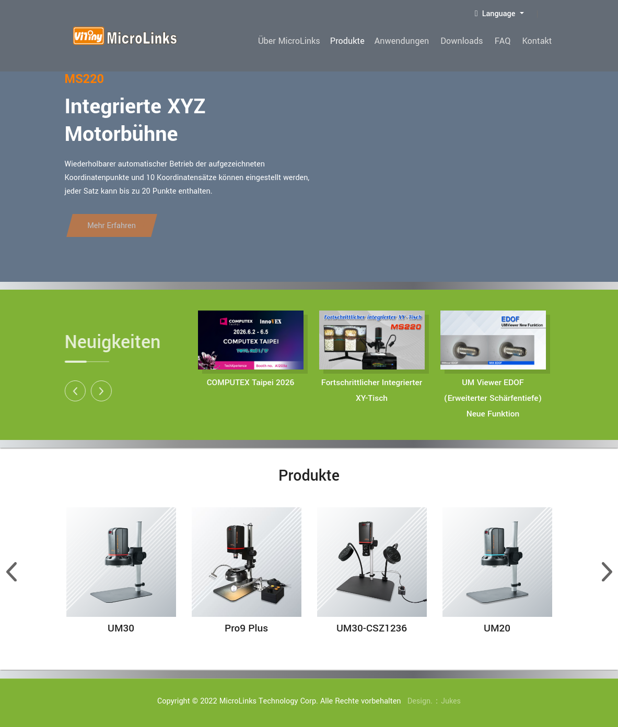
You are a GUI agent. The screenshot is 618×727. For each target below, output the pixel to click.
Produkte (360, 41)
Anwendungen (413, 41)
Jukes (451, 701)
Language (496, 13)
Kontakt (538, 41)
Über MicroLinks (303, 41)
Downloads (470, 41)
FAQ (507, 41)
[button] (68, 390)
